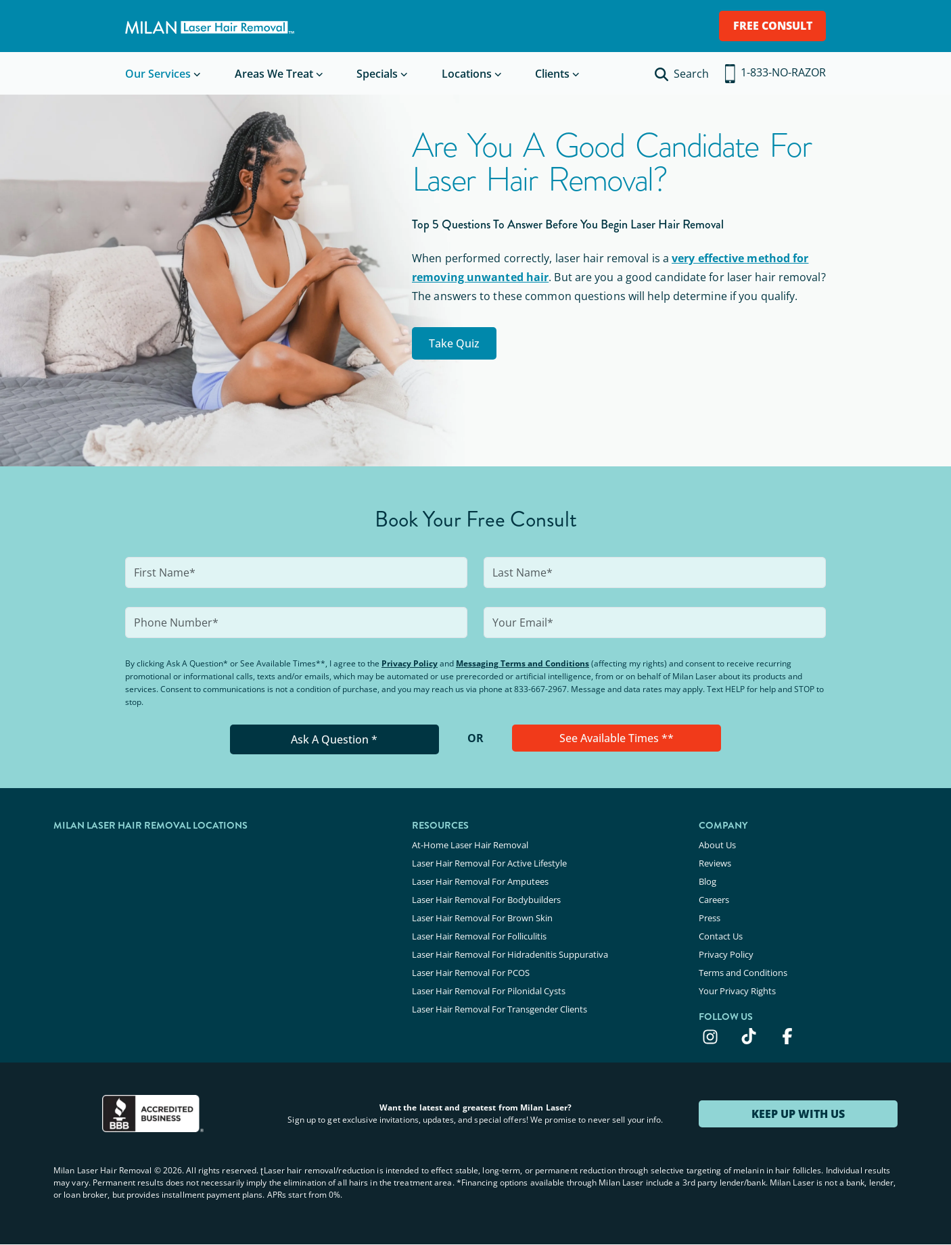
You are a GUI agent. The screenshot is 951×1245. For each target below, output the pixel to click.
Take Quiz (454, 343)
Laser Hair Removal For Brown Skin (482, 918)
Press (709, 918)
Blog (707, 881)
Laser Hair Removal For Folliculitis (479, 936)
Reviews (715, 863)
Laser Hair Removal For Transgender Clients (499, 1009)
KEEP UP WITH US (798, 1113)
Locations (467, 73)
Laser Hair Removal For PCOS (471, 973)
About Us (717, 845)
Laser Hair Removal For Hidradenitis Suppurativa (510, 954)
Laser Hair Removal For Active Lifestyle (489, 863)
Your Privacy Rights (737, 991)
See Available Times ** (616, 738)
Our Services (158, 73)
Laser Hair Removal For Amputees (480, 881)
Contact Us (721, 936)
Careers (714, 900)
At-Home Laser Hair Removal (470, 845)
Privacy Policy (409, 663)
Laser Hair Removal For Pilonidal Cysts (488, 991)
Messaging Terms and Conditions (522, 663)
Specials (377, 73)
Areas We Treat (274, 73)
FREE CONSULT (772, 25)
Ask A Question (334, 739)
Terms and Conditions (743, 973)
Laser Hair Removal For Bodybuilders (486, 900)
